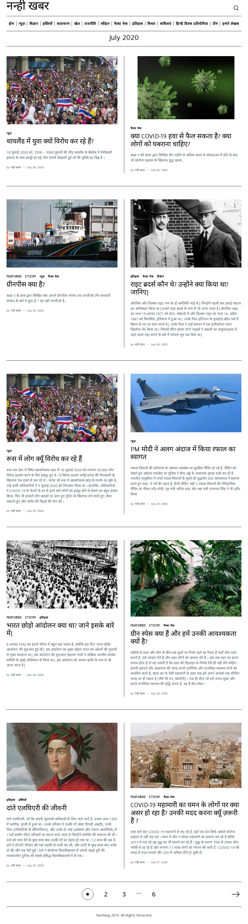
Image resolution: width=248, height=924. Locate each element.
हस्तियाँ (47, 23)
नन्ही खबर (28, 8)
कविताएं (165, 23)
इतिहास (137, 23)
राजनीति (90, 23)
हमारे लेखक (230, 23)
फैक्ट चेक (121, 23)
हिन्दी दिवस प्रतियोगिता (192, 23)
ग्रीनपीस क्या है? (26, 285)
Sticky (30, 276)
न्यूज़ (22, 23)
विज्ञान (34, 23)
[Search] (236, 8)
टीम (215, 23)
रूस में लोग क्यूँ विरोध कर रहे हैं (44, 460)
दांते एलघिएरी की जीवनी (37, 809)
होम (11, 23)
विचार (151, 23)
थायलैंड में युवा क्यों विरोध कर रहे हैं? (50, 142)
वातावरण (63, 23)
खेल (77, 23)
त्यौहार (105, 23)
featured (14, 276)
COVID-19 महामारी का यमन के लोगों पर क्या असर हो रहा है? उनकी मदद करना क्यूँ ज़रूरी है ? (185, 814)
